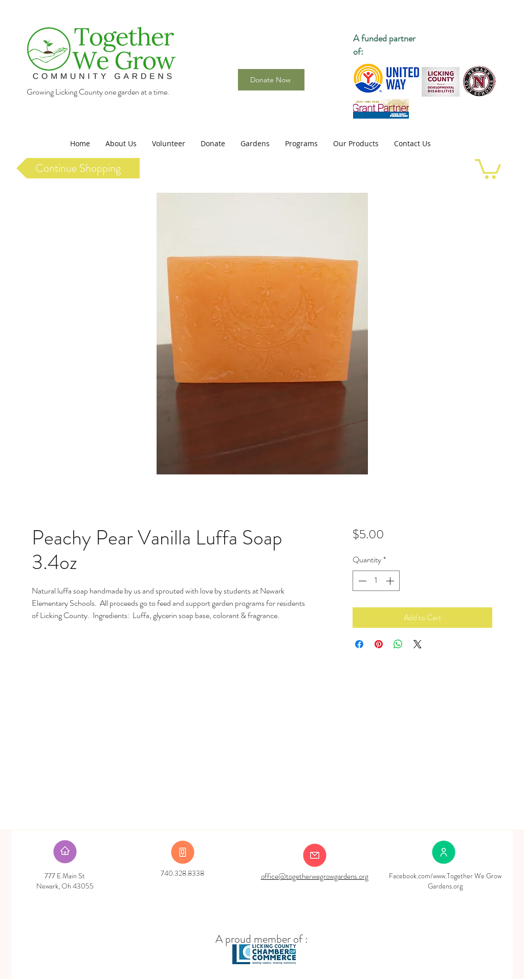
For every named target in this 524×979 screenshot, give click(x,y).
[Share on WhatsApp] (398, 644)
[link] (488, 168)
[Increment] (391, 580)
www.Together (453, 876)
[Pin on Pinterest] (379, 644)
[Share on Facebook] (359, 644)
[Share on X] (417, 644)
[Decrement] (361, 580)
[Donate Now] (271, 79)
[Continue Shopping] (78, 168)
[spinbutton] (376, 580)
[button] (121, 143)
